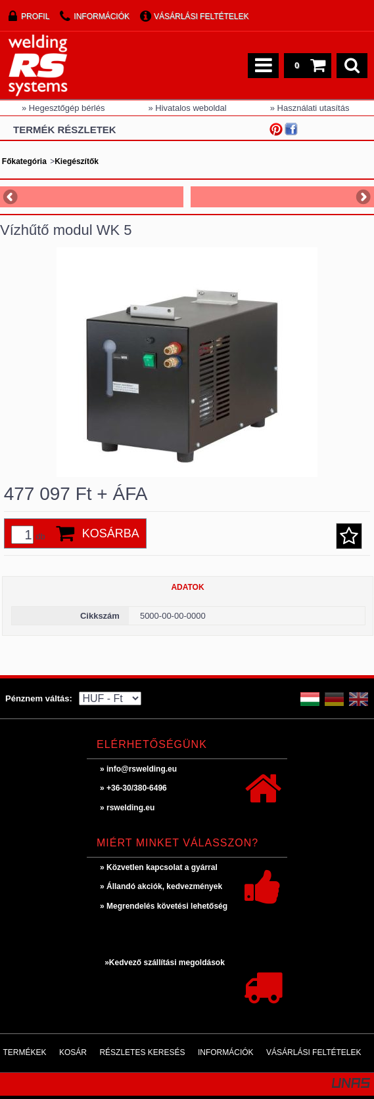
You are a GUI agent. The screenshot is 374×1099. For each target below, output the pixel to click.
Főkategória (24, 161)
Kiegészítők (77, 161)
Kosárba (110, 533)
